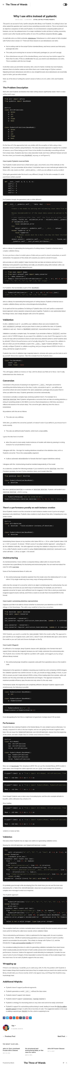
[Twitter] (63, 1063)
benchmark (15, 766)
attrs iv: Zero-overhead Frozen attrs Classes (11, 1049)
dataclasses (32, 38)
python (45, 19)
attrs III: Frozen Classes (56, 1048)
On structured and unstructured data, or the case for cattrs (34, 1050)
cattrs (40, 19)
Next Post (62, 1036)
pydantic (52, 19)
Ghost (12, 1063)
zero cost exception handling (22, 943)
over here (16, 567)
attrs (35, 19)
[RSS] (66, 1063)
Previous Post (9, 1036)
